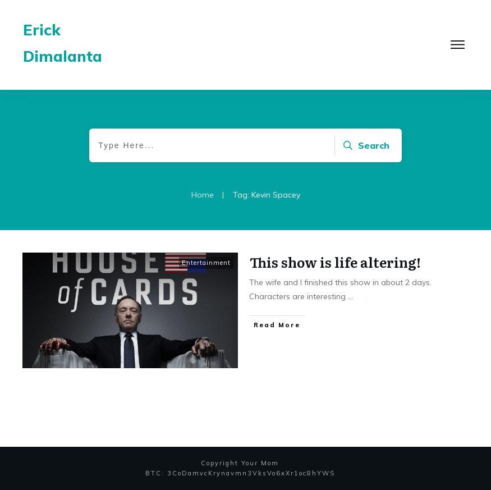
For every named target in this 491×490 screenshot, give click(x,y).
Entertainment (206, 263)
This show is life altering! (335, 262)
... (350, 296)
